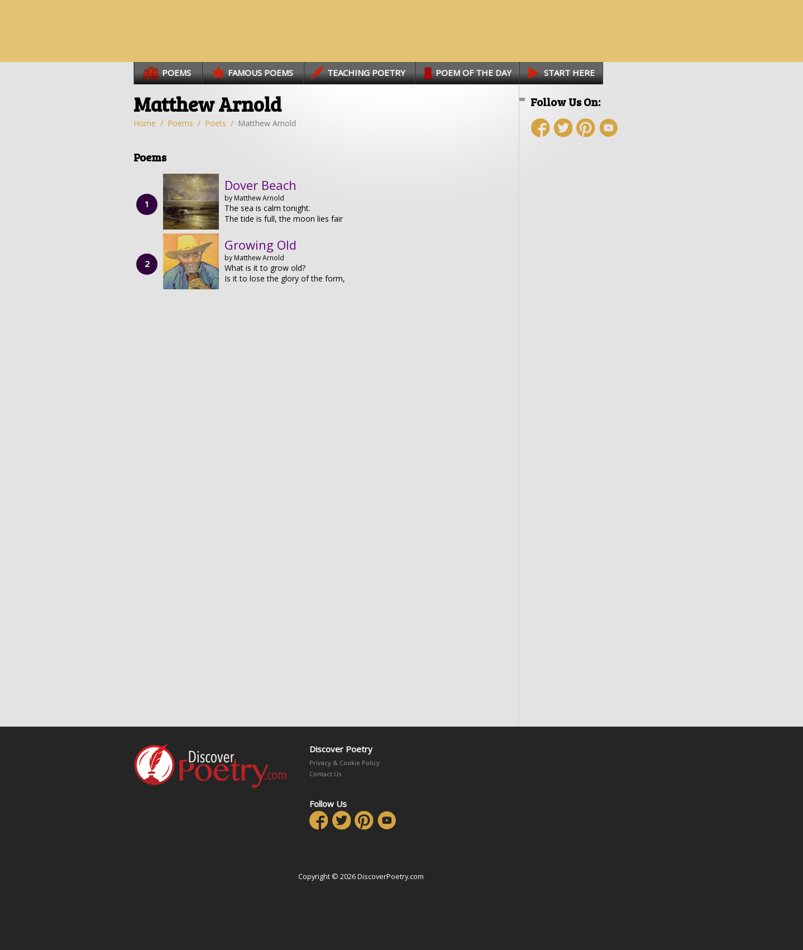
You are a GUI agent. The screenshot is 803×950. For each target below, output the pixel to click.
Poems (180, 123)
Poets (215, 123)
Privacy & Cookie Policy (344, 762)
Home (144, 123)
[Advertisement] (597, 344)
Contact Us (325, 774)
